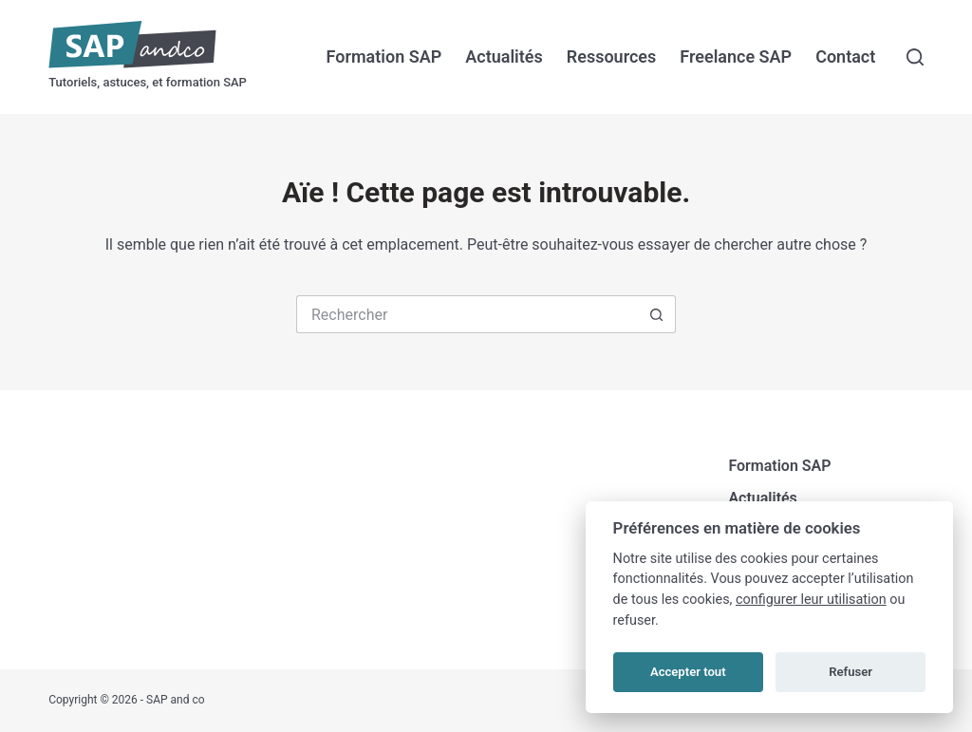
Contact (845, 56)
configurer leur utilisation (811, 599)
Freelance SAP (736, 56)
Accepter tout (688, 672)
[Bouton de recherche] (657, 314)
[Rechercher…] (467, 314)
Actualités (504, 56)
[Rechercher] (915, 57)
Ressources (612, 56)
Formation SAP (384, 56)
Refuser (850, 672)
